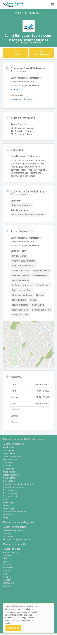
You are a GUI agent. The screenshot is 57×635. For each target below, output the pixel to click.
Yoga (5, 517)
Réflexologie (8, 502)
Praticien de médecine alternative (18, 484)
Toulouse (7, 586)
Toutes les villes (11, 548)
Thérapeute (8, 514)
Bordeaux (7, 555)
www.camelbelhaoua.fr (22, 99)
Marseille (7, 564)
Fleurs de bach (10, 459)
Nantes (6, 570)
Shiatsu (6, 505)
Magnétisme (9, 472)
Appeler (16, 89)
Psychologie (8, 490)
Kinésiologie (8, 468)
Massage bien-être (11, 475)
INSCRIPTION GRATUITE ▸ (28, 13)
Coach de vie (9, 453)
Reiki (5, 499)
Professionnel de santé (13, 487)
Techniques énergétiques (14, 511)
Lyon (5, 561)
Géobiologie (8, 462)
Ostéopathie (9, 481)
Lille (5, 558)
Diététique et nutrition (13, 456)
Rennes (6, 580)
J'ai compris (13, 628)
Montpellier (8, 567)
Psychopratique (10, 493)
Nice (5, 574)
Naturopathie (9, 478)
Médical (6, 533)
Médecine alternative (12, 530)
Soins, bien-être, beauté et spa (17, 539)
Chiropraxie (8, 450)
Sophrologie (8, 508)
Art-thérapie (8, 447)
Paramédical (9, 536)
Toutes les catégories (14, 527)
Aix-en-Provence (10, 552)
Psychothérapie (10, 496)
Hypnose (7, 465)
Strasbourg (8, 583)
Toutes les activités (13, 444)
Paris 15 (7, 577)
